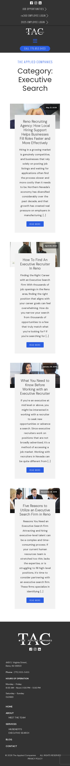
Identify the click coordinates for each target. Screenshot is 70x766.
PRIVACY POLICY (35, 758)
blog (9, 739)
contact (11, 746)
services (11, 724)
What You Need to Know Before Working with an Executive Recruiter (35, 387)
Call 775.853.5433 (35, 48)
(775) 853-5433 (21, 672)
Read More (35, 223)
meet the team (17, 717)
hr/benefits (15, 729)
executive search (19, 732)
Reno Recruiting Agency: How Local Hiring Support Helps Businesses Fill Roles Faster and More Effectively (35, 132)
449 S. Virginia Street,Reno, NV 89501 (16, 664)
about (10, 713)
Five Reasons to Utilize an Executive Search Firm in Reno (35, 510)
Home (9, 706)
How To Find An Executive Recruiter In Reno (35, 264)
